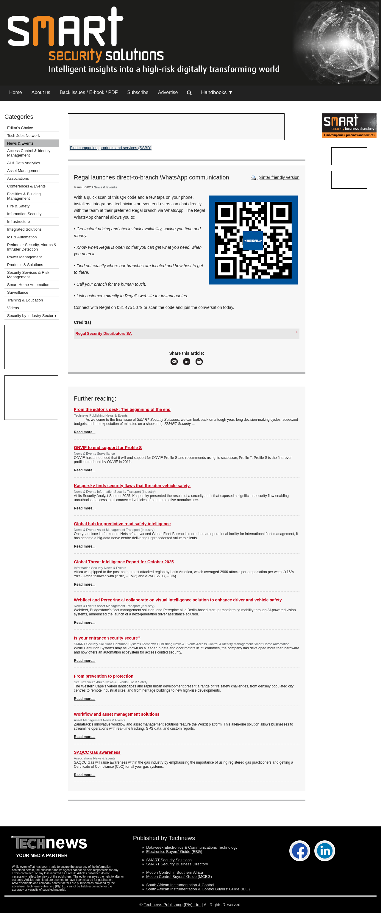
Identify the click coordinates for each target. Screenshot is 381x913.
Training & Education (25, 300)
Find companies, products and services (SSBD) (110, 148)
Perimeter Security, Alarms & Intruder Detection (31, 247)
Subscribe (138, 92)
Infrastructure (18, 221)
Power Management (24, 257)
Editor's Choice (20, 128)
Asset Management (23, 170)
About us (41, 92)
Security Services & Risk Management (28, 274)
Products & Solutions (25, 264)
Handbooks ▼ (217, 92)
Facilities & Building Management (24, 196)
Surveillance (17, 292)
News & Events (20, 143)
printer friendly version (274, 177)
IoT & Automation (22, 237)
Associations (18, 178)
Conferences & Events (26, 186)
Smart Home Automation (28, 284)
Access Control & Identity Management (28, 152)
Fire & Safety (18, 206)
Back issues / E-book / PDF (89, 92)
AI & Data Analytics (23, 163)
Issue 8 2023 (83, 187)
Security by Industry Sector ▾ (32, 315)
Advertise (168, 92)
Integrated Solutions (24, 229)
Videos (13, 308)
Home (15, 92)
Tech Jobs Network (23, 135)
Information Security (24, 214)
